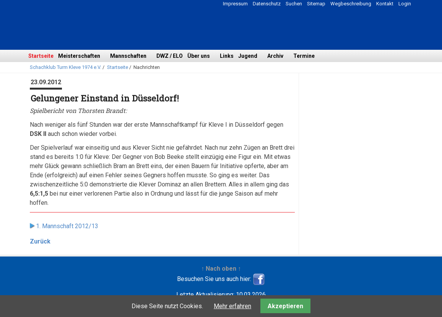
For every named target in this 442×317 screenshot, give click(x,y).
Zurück (40, 241)
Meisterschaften (79, 56)
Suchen (294, 4)
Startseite (41, 56)
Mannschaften (128, 56)
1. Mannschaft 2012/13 (67, 226)
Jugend (247, 56)
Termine (304, 56)
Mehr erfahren (232, 306)
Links (227, 56)
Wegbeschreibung (350, 4)
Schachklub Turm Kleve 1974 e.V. (65, 67)
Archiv (275, 56)
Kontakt (384, 4)
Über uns (198, 56)
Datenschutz (267, 4)
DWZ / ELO (169, 56)
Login (404, 4)
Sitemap (316, 4)
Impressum (235, 4)
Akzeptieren (285, 306)
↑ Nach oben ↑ (221, 268)
